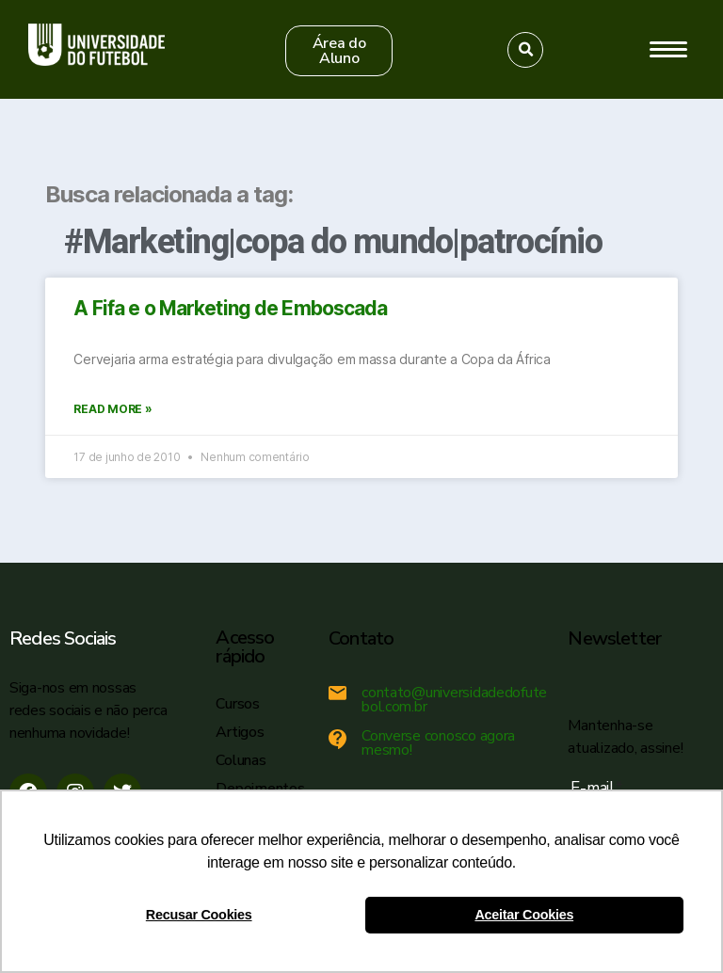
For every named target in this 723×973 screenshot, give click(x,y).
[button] (339, 50)
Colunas (240, 760)
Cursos (237, 704)
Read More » (112, 409)
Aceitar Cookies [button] (523, 914)
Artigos (240, 732)
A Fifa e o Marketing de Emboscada (230, 308)
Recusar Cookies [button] (199, 914)
